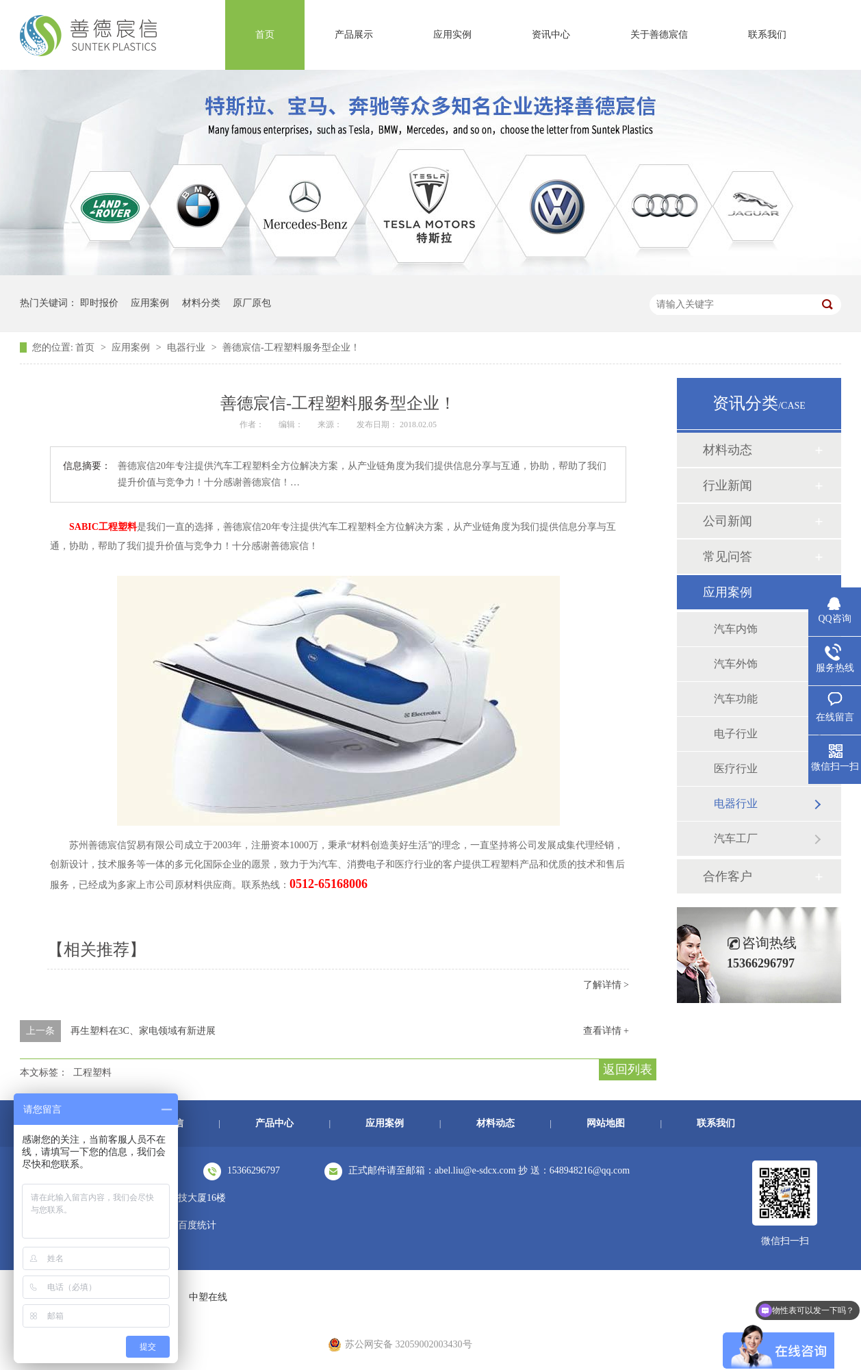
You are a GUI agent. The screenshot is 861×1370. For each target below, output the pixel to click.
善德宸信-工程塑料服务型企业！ (291, 347)
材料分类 (201, 303)
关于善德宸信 (659, 34)
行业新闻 (727, 485)
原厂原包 (252, 303)
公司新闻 (727, 521)
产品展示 (354, 34)
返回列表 (627, 1069)
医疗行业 (736, 768)
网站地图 (606, 1123)
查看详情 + (606, 1031)
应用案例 (150, 303)
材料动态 (727, 450)
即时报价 (99, 303)
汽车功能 (736, 699)
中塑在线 (208, 1297)
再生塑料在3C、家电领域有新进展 (143, 1031)
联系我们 (767, 34)
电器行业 (187, 347)
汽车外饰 (736, 664)
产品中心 (274, 1123)
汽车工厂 (736, 838)
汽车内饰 (736, 629)
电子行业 (736, 733)
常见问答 (727, 556)
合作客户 (727, 876)
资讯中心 (551, 34)
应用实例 (452, 34)
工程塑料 (92, 1072)
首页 (264, 34)
